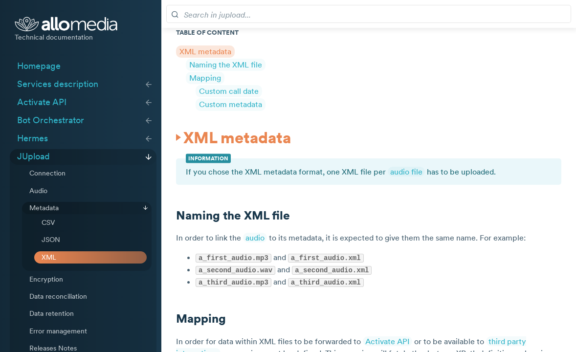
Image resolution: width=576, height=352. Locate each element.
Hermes (32, 138)
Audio (38, 190)
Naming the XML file (225, 64)
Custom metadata (230, 104)
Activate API (41, 102)
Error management (58, 331)
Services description (57, 84)
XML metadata (205, 51)
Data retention (51, 313)
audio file (406, 171)
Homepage (39, 66)
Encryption (46, 279)
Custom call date (229, 91)
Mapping (205, 78)
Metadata (44, 207)
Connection (47, 173)
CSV (48, 222)
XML (49, 257)
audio (255, 237)
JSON (51, 239)
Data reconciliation (58, 296)
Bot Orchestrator (50, 120)
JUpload (33, 156)
